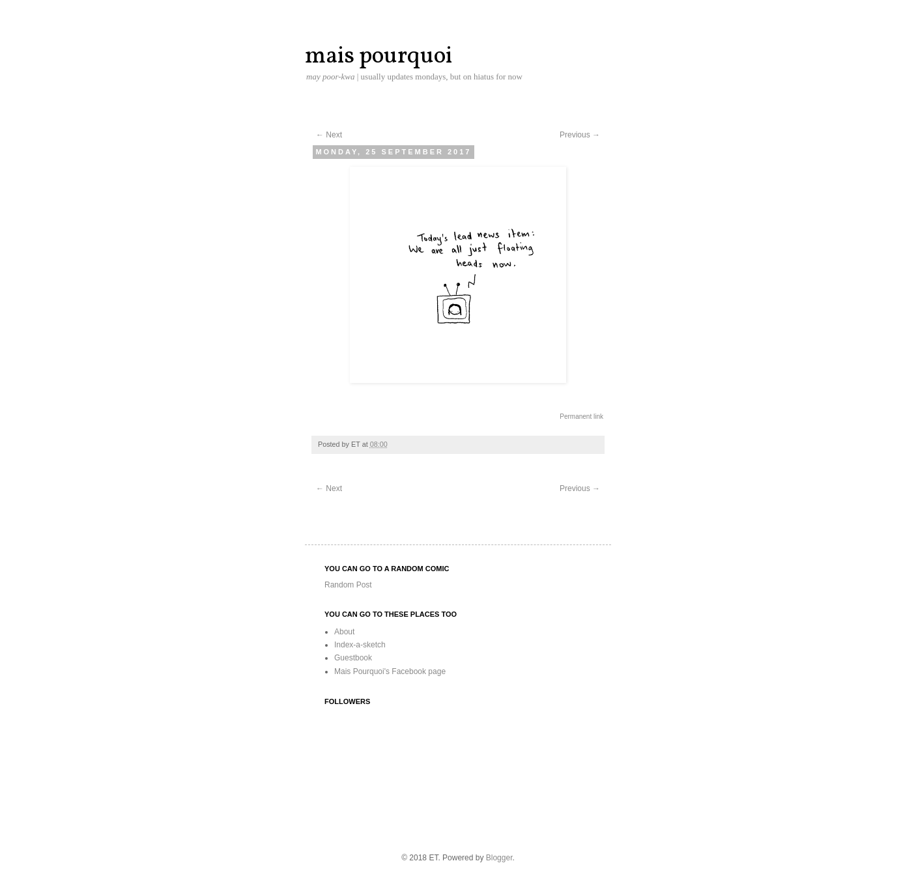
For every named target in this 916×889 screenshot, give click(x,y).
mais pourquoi (378, 56)
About (344, 631)
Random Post (348, 584)
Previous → (580, 134)
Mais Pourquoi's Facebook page (390, 671)
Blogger (499, 857)
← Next (329, 134)
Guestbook (353, 657)
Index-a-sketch (360, 644)
